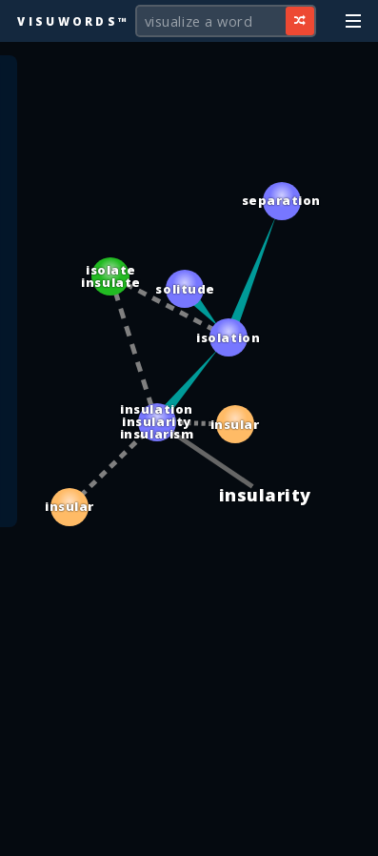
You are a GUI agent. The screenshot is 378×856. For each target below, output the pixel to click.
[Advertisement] (189, 832)
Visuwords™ (73, 21)
